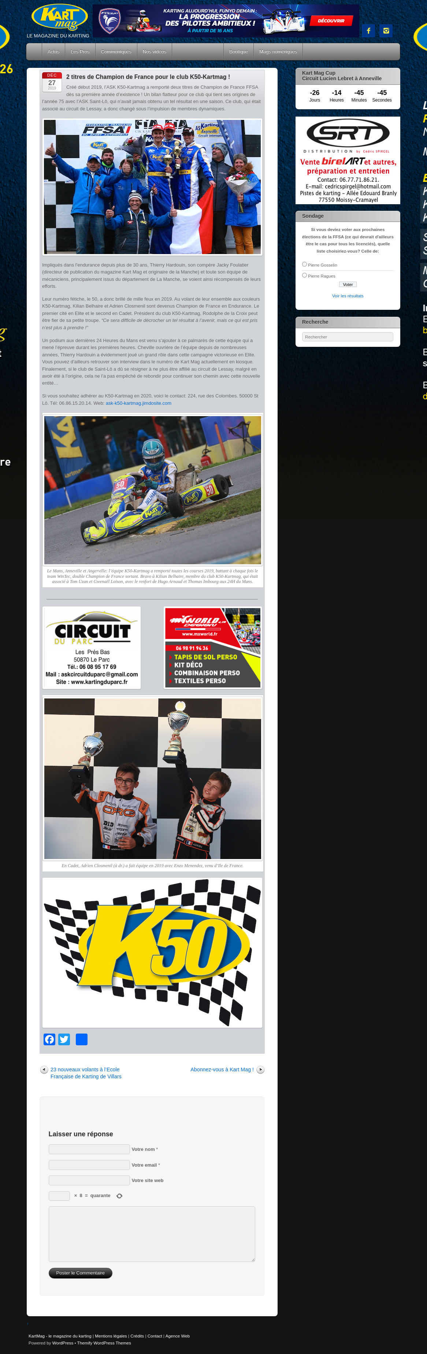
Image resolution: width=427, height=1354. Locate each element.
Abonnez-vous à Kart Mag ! (222, 1069)
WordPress (62, 1342)
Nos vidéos (154, 51)
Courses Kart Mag (197, 51)
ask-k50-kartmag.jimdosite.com (138, 403)
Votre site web (148, 1180)
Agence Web (178, 1335)
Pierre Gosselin (322, 265)
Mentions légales (111, 1335)
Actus (53, 51)
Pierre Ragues (321, 276)
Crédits (137, 1335)
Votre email (144, 1165)
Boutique (238, 51)
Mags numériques (278, 51)
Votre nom (143, 1149)
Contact (155, 1335)
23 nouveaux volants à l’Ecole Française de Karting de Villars (86, 1073)
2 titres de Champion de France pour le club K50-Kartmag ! (148, 77)
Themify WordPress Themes (104, 1342)
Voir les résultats (348, 295)
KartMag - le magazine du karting (60, 1335)
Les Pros (80, 51)
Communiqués (116, 51)
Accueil (34, 51)
